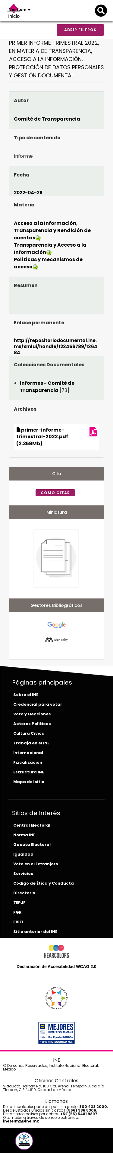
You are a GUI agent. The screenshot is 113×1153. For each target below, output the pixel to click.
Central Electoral (31, 825)
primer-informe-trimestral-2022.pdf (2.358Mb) (42, 436)
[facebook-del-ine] (13, 1143)
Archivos (25, 409)
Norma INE (24, 835)
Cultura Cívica (29, 733)
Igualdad (23, 854)
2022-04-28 (28, 192)
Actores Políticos (32, 724)
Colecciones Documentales (49, 364)
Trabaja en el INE (31, 743)
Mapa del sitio (28, 782)
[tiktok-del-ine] (40, 1143)
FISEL (18, 922)
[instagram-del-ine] (36, 1143)
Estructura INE (28, 772)
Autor (21, 100)
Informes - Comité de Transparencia (47, 387)
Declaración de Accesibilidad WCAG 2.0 (56, 966)
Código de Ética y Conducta (43, 883)
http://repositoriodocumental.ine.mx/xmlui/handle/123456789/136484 (55, 346)
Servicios (23, 873)
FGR (17, 912)
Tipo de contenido (37, 137)
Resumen (26, 285)
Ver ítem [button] (19, 9)
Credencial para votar (37, 704)
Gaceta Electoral (32, 844)
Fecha (22, 174)
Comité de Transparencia (47, 118)
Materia (24, 204)
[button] (24, 1141)
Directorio (24, 893)
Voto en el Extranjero (35, 864)
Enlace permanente (39, 322)
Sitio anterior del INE (35, 931)
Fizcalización (27, 762)
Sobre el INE (25, 695)
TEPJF (19, 902)
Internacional (28, 753)
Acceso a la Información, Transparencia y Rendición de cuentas (52, 230)
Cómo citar (55, 492)
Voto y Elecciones (32, 714)
